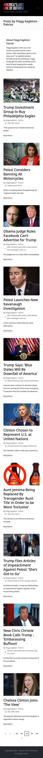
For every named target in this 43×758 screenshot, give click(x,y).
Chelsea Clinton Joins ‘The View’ (20, 702)
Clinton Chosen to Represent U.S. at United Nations (18, 434)
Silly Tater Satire (13, 123)
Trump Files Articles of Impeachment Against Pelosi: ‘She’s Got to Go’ (20, 567)
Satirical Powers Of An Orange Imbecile (22, 581)
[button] (5, 734)
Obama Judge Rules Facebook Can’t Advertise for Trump (19, 235)
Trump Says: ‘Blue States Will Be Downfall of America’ (20, 369)
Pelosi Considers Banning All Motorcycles (16, 174)
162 (16, 734)
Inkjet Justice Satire (14, 185)
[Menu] (38, 8)
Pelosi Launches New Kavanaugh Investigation (20, 304)
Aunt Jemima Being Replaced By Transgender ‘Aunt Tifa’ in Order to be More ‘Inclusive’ (19, 498)
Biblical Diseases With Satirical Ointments (23, 381)
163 (22, 734)
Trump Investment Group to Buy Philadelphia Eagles (19, 111)
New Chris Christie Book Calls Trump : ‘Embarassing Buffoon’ (18, 637)
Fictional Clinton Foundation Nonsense (22, 446)
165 (32, 734)
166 (37, 734)
